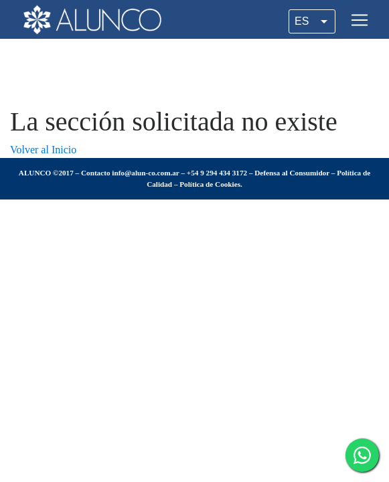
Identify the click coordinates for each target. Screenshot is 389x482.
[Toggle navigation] (359, 20)
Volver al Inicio (43, 149)
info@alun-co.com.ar (145, 173)
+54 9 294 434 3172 (217, 173)
